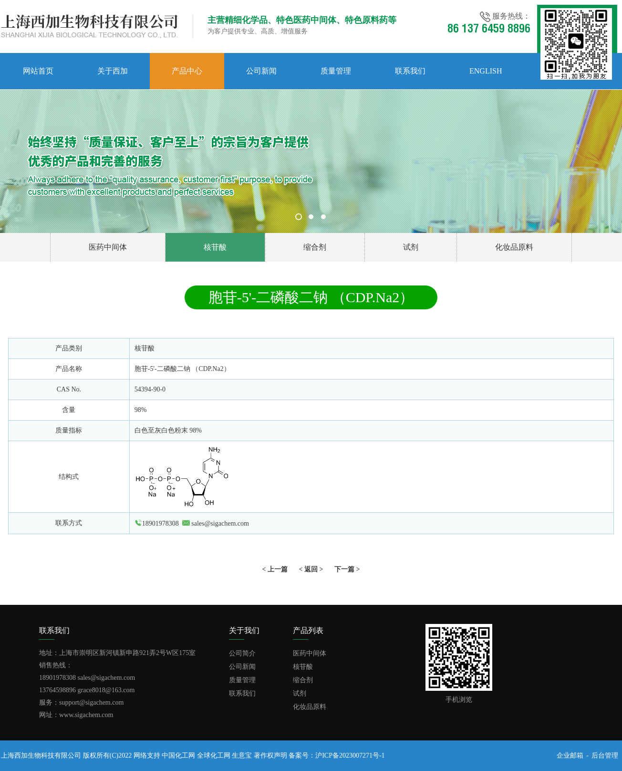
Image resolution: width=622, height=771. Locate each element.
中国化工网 (178, 755)
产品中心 (187, 71)
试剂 (410, 247)
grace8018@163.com (106, 690)
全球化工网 (213, 755)
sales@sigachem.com (220, 523)
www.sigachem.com (86, 714)
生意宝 (242, 755)
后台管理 (604, 755)
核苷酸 (215, 247)
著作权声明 (270, 755)
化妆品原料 (514, 247)
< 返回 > (311, 569)
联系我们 (410, 71)
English (485, 71)
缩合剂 (314, 247)
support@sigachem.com (91, 702)
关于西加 (112, 71)
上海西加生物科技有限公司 (41, 755)
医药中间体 (108, 247)
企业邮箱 (570, 755)
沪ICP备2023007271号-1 (349, 755)
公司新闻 (261, 71)
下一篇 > (347, 569)
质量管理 (336, 71)
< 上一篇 (275, 569)
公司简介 (242, 653)
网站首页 (38, 71)
